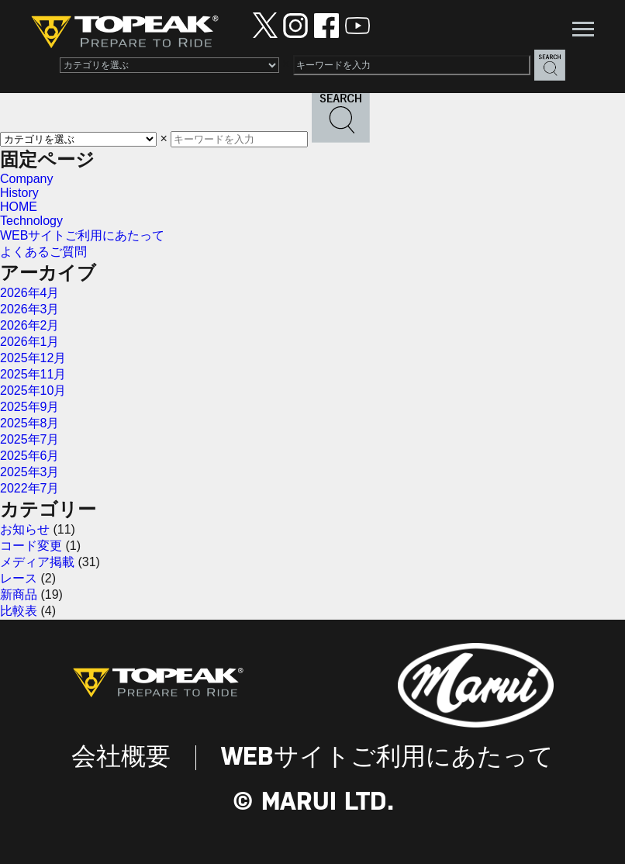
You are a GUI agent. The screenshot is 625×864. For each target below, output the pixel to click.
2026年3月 (30, 309)
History (19, 192)
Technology (31, 220)
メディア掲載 (37, 562)
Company (26, 178)
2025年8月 (30, 423)
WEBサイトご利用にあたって (82, 235)
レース (18, 578)
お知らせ (25, 529)
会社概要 (121, 757)
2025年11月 (33, 374)
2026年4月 (30, 292)
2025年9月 (30, 406)
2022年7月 (30, 488)
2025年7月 (30, 439)
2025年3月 (30, 472)
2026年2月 (30, 325)
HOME (18, 206)
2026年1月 (30, 341)
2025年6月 (30, 455)
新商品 (18, 594)
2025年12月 (33, 358)
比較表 (18, 610)
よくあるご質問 (43, 251)
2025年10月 (33, 390)
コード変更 (31, 545)
